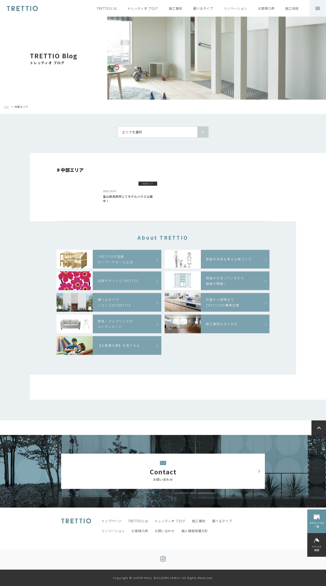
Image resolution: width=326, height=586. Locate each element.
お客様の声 (266, 8)
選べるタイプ (203, 8)
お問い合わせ (165, 530)
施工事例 (175, 8)
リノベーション (235, 8)
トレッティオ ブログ (142, 8)
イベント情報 (317, 548)
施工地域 (292, 8)
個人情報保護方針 (194, 530)
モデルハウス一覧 (316, 524)
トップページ (111, 520)
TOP (6, 107)
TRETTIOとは (107, 8)
